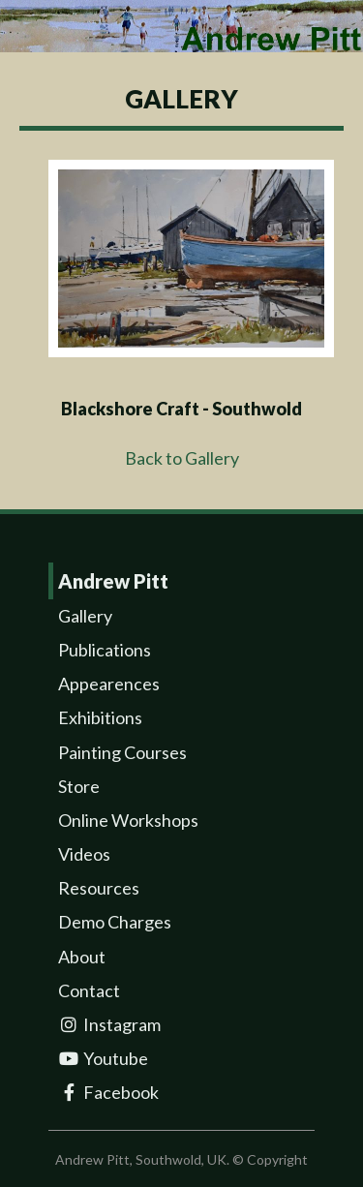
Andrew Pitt (113, 581)
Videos (84, 854)
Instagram (109, 1024)
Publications (104, 649)
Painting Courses (122, 752)
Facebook (108, 1092)
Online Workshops (128, 820)
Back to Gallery (182, 458)
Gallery (85, 615)
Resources (98, 887)
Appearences (109, 683)
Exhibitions (100, 717)
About (82, 956)
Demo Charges (114, 921)
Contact (89, 990)
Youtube (103, 1058)
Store (79, 786)
